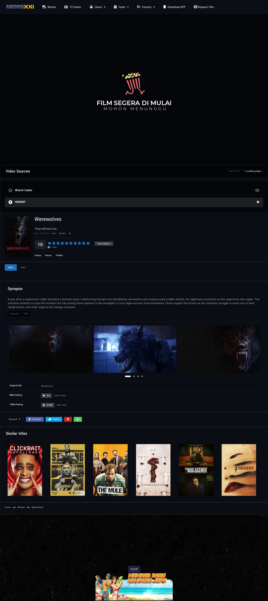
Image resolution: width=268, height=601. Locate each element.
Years (119, 7)
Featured (14, 313)
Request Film (203, 7)
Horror (48, 255)
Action (38, 255)
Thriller (59, 255)
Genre (95, 7)
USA (26, 313)
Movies (48, 7)
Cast (23, 267)
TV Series (72, 7)
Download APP (174, 7)
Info (11, 267)
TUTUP (134, 569)
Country (143, 7)
